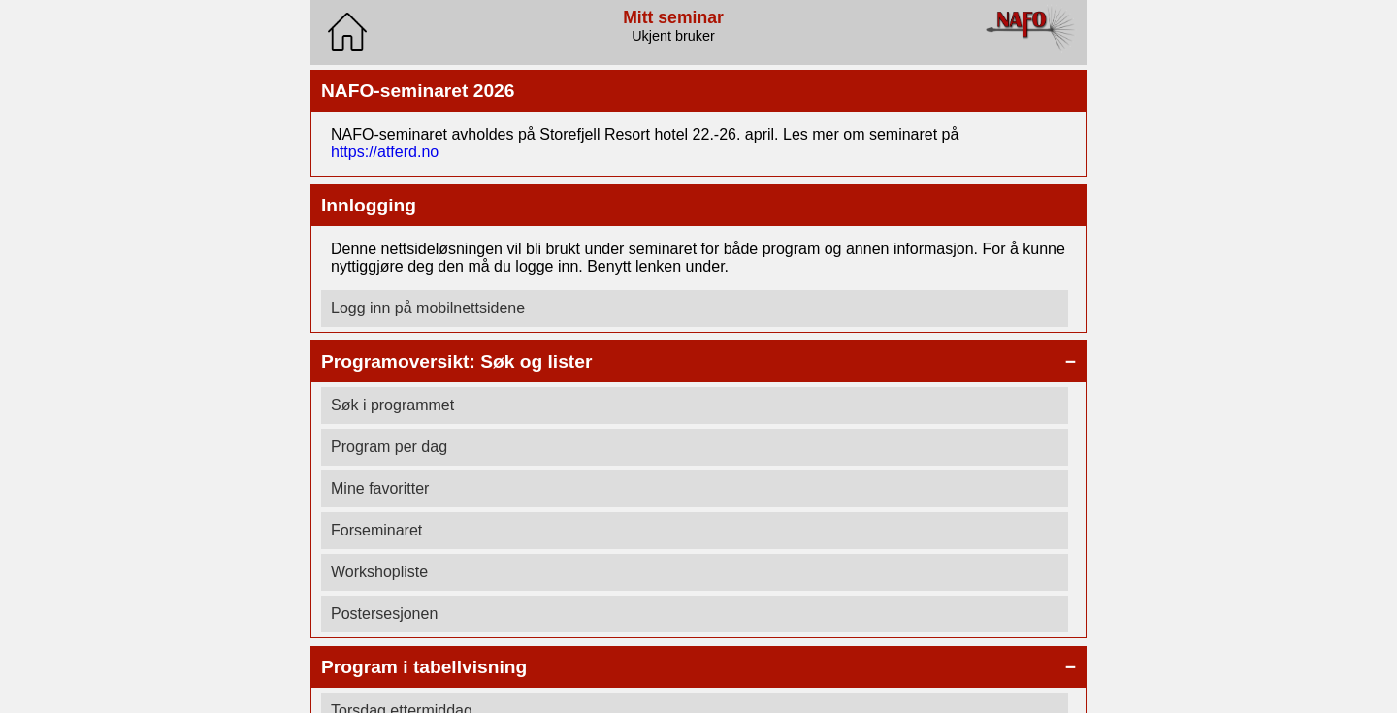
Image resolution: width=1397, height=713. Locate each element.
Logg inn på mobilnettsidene (428, 308)
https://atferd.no (385, 152)
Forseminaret (376, 530)
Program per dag (389, 446)
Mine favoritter (380, 488)
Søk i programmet (392, 405)
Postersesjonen (384, 613)
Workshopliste (379, 572)
